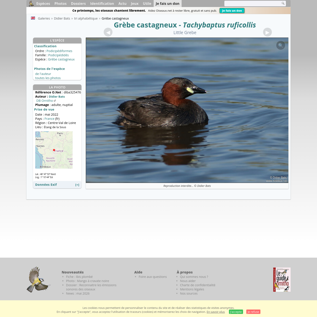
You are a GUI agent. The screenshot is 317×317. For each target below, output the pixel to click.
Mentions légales (192, 289)
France (49, 119)
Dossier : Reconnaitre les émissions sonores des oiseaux (91, 287)
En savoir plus (216, 312)
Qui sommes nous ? (194, 277)
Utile (147, 3)
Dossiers (78, 3)
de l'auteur (43, 74)
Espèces (43, 3)
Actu (122, 3)
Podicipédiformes (59, 51)
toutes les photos (48, 78)
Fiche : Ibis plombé (79, 277)
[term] (249, 3)
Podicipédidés (58, 55)
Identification (102, 3)
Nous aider (188, 281)
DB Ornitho (46, 100)
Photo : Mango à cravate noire (87, 281)
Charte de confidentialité (198, 285)
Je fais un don (232, 11)
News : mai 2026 (78, 293)
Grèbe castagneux (145, 24)
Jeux (135, 3)
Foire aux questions (153, 277)
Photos (60, 3)
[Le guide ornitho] (282, 280)
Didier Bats (204, 186)
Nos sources (189, 293)
